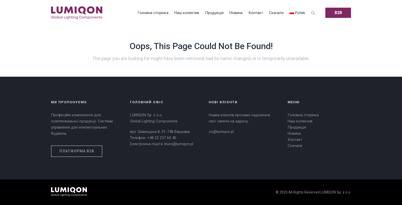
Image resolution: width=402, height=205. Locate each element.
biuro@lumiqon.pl (178, 144)
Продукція (297, 127)
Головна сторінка (303, 115)
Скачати (295, 145)
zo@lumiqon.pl (221, 131)
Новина (294, 133)
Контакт (295, 139)
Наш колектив (300, 121)
